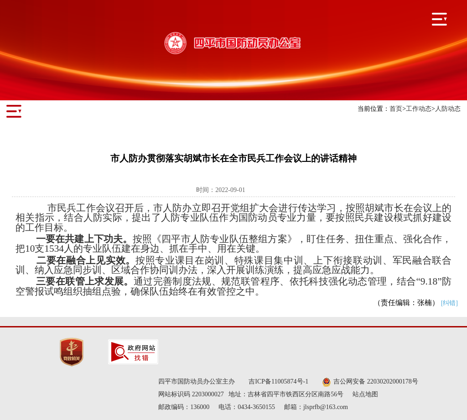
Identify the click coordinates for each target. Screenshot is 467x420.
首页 (395, 108)
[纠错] (449, 303)
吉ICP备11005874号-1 (278, 381)
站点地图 (365, 394)
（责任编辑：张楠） (416, 302)
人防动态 (448, 108)
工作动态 (418, 108)
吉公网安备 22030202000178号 (370, 382)
